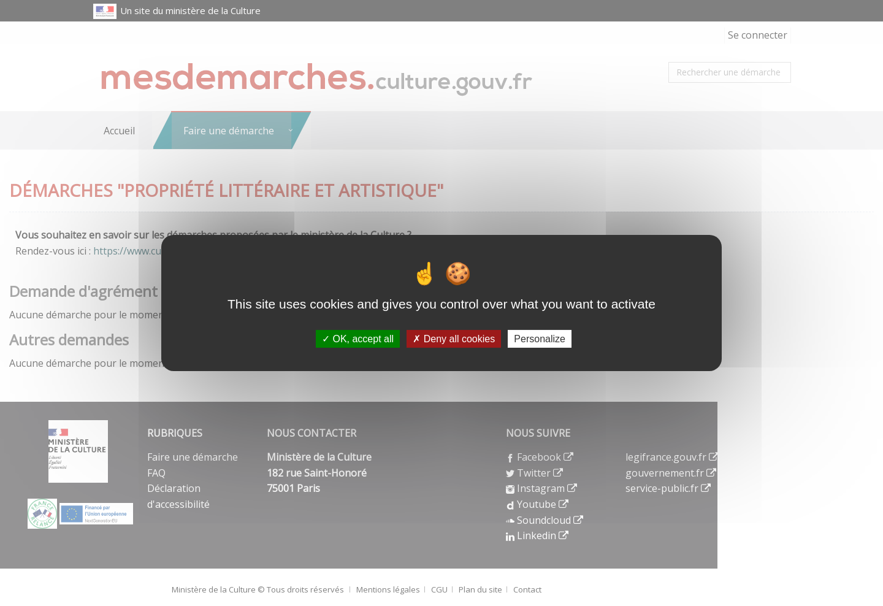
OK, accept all (358, 339)
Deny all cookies (454, 339)
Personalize (539, 339)
